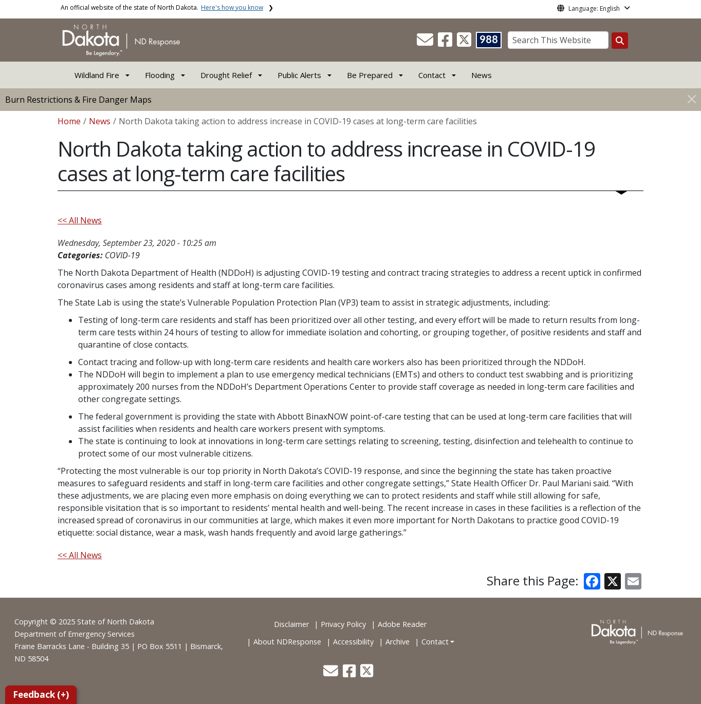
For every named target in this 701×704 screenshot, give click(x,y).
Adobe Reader (402, 624)
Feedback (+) (41, 694)
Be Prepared (370, 75)
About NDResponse (287, 641)
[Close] (691, 98)
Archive (397, 641)
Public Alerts (299, 75)
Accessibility (353, 641)
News (481, 75)
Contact (435, 641)
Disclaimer (291, 624)
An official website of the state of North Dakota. (162, 7)
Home (69, 121)
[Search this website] (620, 40)
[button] (426, 42)
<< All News (80, 220)
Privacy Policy (343, 624)
